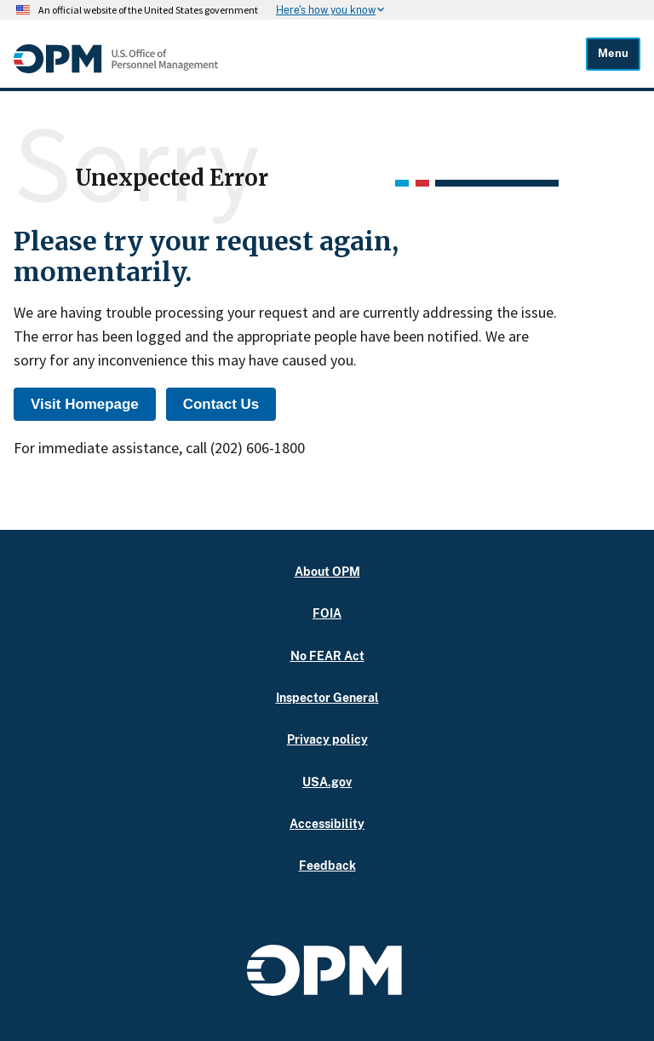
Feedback (327, 865)
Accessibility (327, 823)
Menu (613, 53)
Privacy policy (327, 739)
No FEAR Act (327, 655)
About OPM (327, 571)
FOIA (327, 613)
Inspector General (327, 697)
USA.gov (327, 781)
